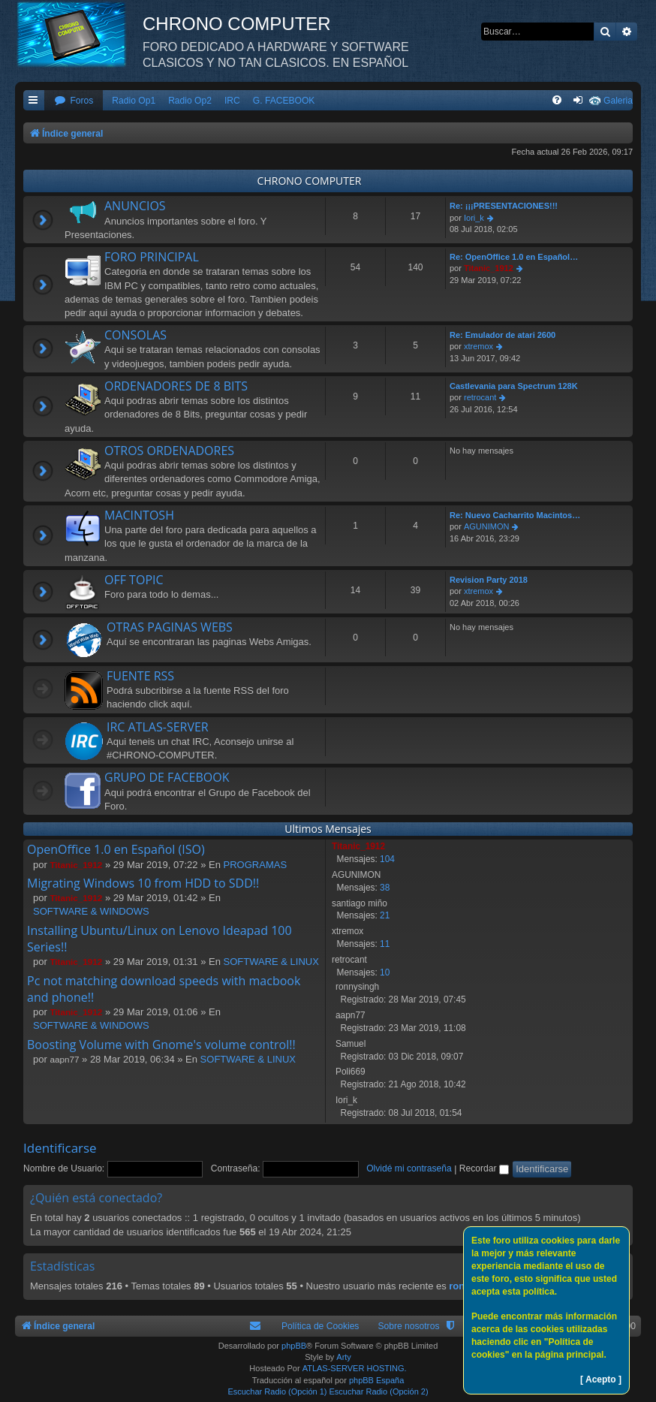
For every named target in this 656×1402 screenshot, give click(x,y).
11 (385, 944)
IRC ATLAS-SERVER (158, 727)
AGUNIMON (487, 526)
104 (387, 859)
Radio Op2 (190, 100)
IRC (232, 100)
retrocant (480, 397)
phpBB (293, 1345)
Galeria (618, 100)
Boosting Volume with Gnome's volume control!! (161, 1044)
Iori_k (474, 217)
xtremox (478, 346)
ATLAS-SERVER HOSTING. (354, 1368)
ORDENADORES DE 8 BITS (176, 386)
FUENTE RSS (140, 676)
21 (385, 915)
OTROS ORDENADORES (169, 450)
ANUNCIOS (135, 205)
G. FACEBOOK (284, 100)
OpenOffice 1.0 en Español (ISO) (116, 849)
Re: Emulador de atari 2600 (502, 334)
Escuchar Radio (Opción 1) (276, 1391)
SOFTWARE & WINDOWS (91, 911)
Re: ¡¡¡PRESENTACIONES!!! (504, 205)
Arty (343, 1356)
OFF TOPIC (134, 579)
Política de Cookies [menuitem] (320, 1326)
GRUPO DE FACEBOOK (166, 777)
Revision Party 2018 (489, 579)
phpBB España (376, 1380)
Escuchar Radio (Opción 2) (379, 1391)
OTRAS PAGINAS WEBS (170, 627)
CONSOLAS (135, 335)
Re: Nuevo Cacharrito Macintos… (515, 515)
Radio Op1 (133, 100)
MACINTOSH (139, 515)
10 (385, 972)
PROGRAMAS (255, 864)
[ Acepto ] (600, 1379)
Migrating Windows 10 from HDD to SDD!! (143, 883)
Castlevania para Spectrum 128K (514, 385)
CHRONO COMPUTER (309, 180)
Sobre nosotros (408, 1326)
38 (385, 887)
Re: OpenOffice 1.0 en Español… (514, 256)
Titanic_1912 (488, 268)
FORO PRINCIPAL (151, 257)
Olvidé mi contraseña (409, 1168)
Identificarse (60, 1147)
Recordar (484, 1168)
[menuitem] (73, 101)
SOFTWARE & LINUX (271, 961)
